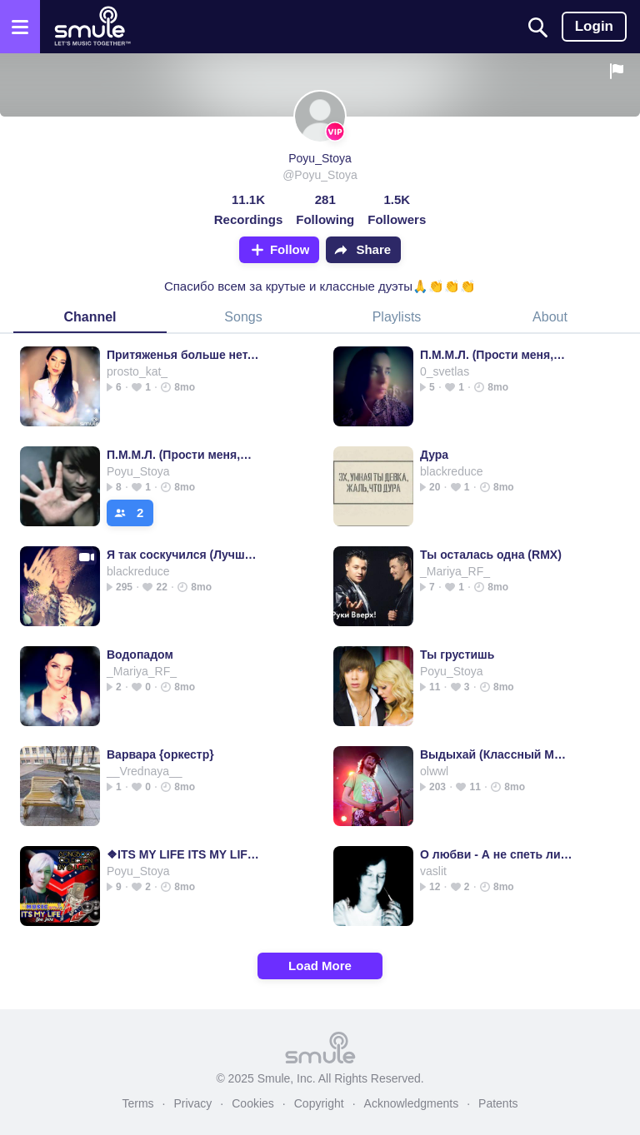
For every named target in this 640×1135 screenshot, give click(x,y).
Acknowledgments (411, 1103)
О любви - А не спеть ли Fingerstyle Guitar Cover (496, 854)
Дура (434, 454)
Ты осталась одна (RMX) (491, 554)
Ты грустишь (457, 654)
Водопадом (140, 654)
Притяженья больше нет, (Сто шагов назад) (183, 354)
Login (594, 26)
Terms (137, 1103)
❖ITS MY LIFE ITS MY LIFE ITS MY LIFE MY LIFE (183, 854)
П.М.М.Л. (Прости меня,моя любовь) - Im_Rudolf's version (496, 354)
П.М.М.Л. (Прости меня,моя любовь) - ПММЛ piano (183, 454)
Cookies (253, 1103)
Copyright (319, 1103)
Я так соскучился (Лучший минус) (183, 554)
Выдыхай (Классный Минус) (496, 754)
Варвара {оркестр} (160, 754)
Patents (498, 1103)
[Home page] (92, 26)
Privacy (192, 1103)
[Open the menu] (20, 26)
